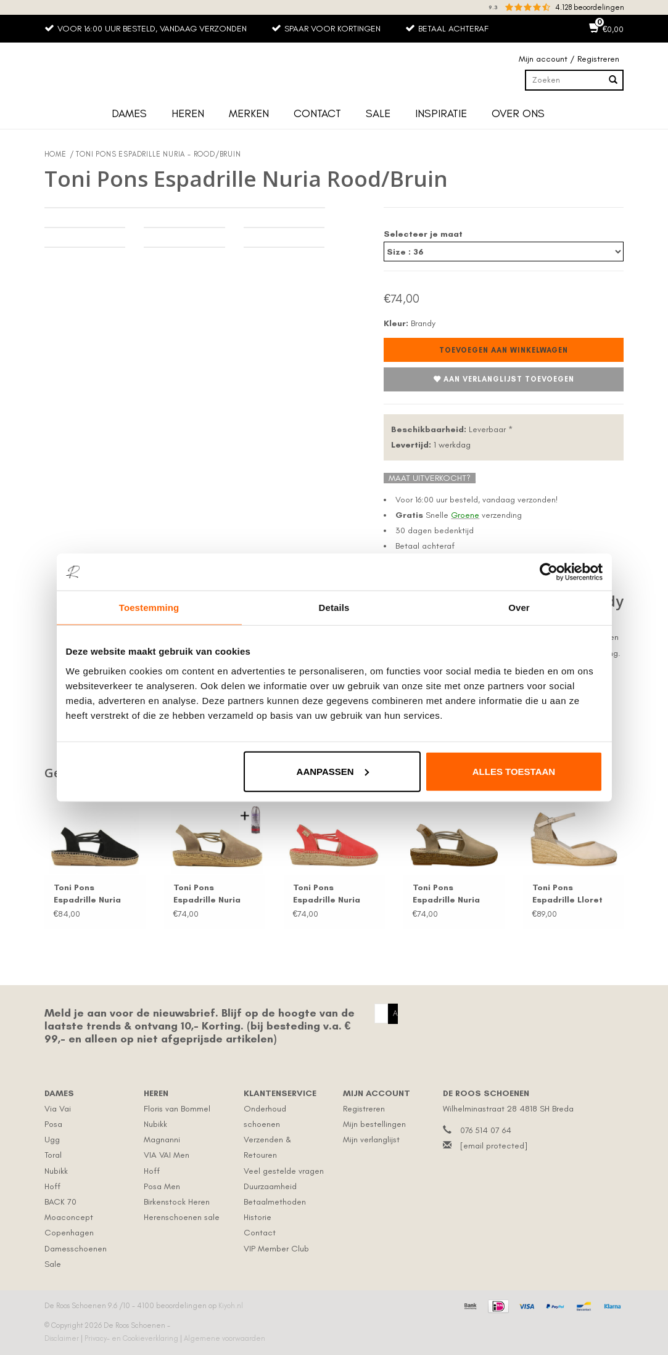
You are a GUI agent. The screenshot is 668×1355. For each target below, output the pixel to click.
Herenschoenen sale (182, 1217)
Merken (249, 113)
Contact (317, 113)
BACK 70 (60, 1202)
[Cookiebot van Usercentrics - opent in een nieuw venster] (549, 572)
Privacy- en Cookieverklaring (132, 1338)
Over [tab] (519, 607)
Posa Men (162, 1186)
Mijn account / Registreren (569, 59)
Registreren (364, 1108)
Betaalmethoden (275, 1202)
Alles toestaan (513, 771)
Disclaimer (62, 1338)
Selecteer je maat (423, 234)
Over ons (518, 113)
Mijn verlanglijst (371, 1139)
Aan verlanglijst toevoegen (503, 380)
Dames (129, 113)
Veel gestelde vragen (284, 1171)
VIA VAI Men (166, 1155)
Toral (53, 1155)
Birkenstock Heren (177, 1202)
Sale (378, 113)
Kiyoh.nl (230, 1305)
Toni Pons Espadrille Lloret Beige (567, 894)
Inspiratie (441, 113)
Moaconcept (68, 1217)
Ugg (52, 1139)
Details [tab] (334, 607)
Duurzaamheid (270, 1186)
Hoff (52, 1186)
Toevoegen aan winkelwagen (503, 350)
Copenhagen (69, 1232)
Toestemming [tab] (149, 607)
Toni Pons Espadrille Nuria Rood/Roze (326, 894)
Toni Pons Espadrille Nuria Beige (446, 894)
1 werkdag (431, 445)
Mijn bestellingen (374, 1124)
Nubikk (56, 1171)
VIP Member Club (276, 1248)
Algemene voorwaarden (224, 1338)
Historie (257, 1217)
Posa (53, 1124)
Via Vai (57, 1108)
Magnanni (162, 1139)
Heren (187, 113)
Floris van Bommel (177, 1108)
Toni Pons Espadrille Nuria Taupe (207, 894)
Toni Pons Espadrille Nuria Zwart (87, 894)
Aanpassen (333, 771)
